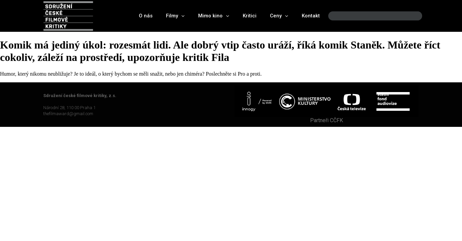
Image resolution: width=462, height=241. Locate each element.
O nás (146, 16)
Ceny (279, 16)
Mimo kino (213, 16)
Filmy (175, 16)
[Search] (411, 15)
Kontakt (311, 16)
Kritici (249, 16)
